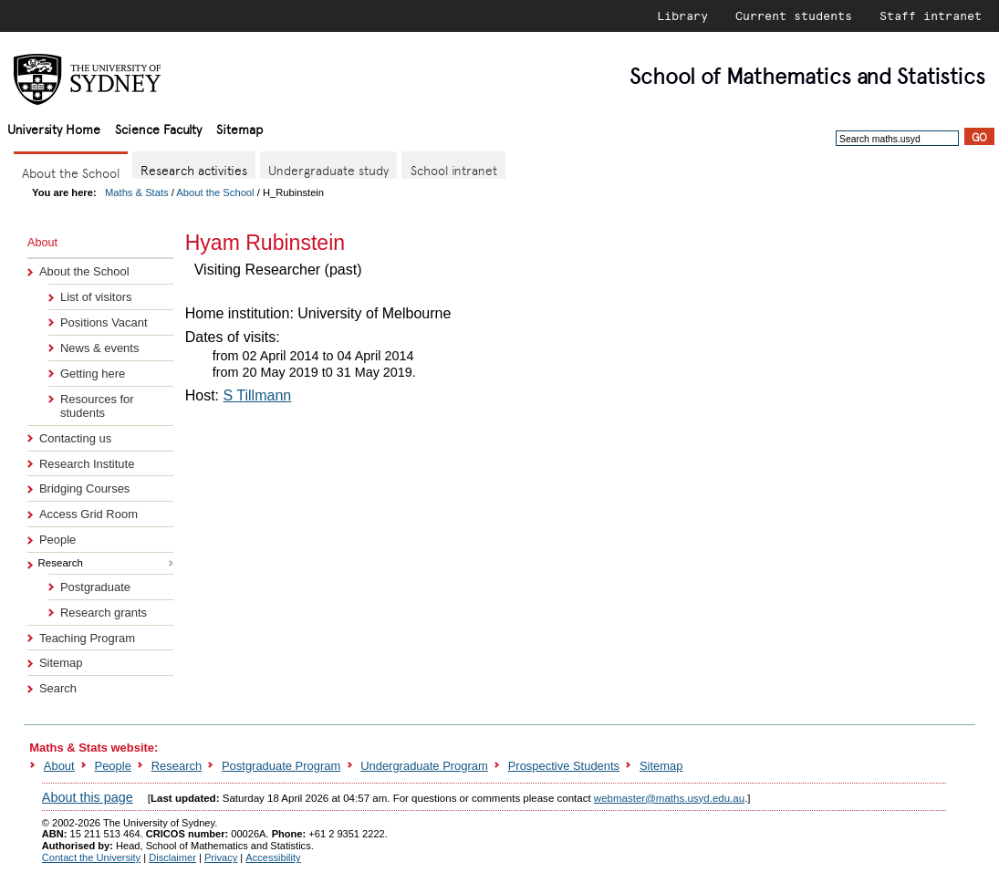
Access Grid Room (88, 514)
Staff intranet (930, 15)
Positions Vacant (104, 322)
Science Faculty (158, 128)
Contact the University (91, 857)
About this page (87, 797)
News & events (99, 348)
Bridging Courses (84, 488)
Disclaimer (172, 857)
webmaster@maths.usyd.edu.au (669, 798)
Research (176, 766)
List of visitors (95, 297)
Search (58, 688)
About (59, 766)
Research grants (103, 612)
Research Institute (86, 464)
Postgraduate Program (281, 766)
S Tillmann (257, 395)
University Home (53, 128)
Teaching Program (87, 638)
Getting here (92, 373)
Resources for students (97, 406)
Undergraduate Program (424, 766)
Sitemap (239, 128)
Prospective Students (563, 766)
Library (682, 15)
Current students (793, 15)
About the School (215, 192)
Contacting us (75, 438)
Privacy (220, 857)
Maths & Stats (137, 192)
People (57, 539)
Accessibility (272, 857)
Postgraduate (95, 587)
